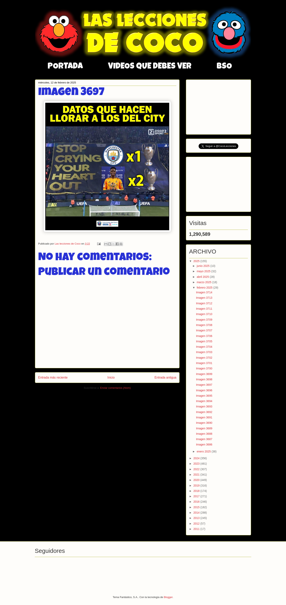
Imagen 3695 (204, 395)
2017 (196, 496)
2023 (196, 463)
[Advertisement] (219, 106)
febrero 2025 (205, 287)
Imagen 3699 (204, 374)
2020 (196, 480)
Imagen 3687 (204, 439)
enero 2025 (204, 451)
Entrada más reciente (53, 377)
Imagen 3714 (204, 292)
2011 (196, 529)
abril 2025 (203, 276)
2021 (196, 474)
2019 (196, 485)
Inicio (111, 377)
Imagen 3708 (204, 325)
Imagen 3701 (204, 363)
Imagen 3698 (204, 379)
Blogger (168, 597)
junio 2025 (203, 265)
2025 (196, 261)
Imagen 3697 (204, 384)
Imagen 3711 (204, 308)
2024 (196, 458)
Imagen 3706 (204, 336)
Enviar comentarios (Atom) (115, 387)
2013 (196, 518)
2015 (196, 507)
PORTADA (65, 67)
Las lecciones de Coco (68, 243)
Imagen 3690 (204, 422)
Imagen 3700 (204, 368)
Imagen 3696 (204, 390)
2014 (196, 512)
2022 (196, 469)
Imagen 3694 (204, 401)
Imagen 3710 (204, 314)
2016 (196, 501)
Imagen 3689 (204, 428)
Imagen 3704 (204, 346)
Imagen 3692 (204, 412)
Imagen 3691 (204, 417)
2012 (196, 523)
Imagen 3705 (204, 341)
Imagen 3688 (204, 433)
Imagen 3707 (204, 330)
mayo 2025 (204, 271)
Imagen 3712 (204, 303)
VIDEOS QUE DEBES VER (149, 67)
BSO (224, 67)
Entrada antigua (165, 377)
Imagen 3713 (204, 297)
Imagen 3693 (204, 406)
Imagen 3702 (204, 357)
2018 (196, 490)
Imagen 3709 (204, 319)
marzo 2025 (204, 282)
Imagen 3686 (204, 444)
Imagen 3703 (204, 352)
